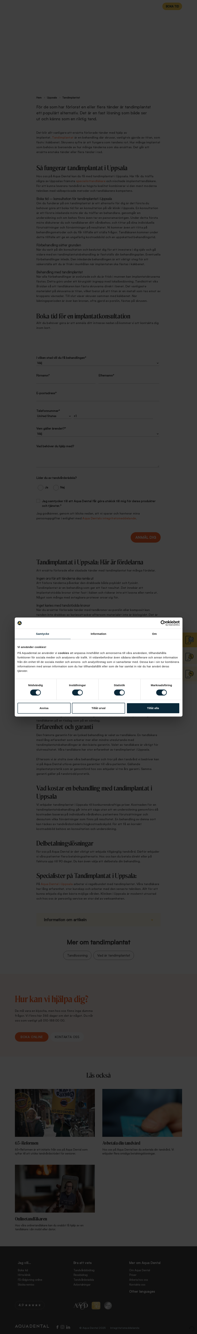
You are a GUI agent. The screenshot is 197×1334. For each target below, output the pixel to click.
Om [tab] (154, 633)
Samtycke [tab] (42, 633)
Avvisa (44, 708)
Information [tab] (98, 633)
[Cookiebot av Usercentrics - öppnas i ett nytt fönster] (163, 623)
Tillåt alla (153, 708)
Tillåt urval (98, 708)
